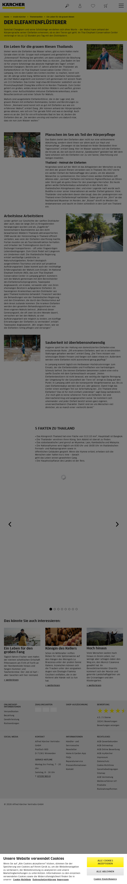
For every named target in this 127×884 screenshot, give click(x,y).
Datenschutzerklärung (44, 880)
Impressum (63, 880)
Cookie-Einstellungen (105, 879)
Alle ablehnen (105, 872)
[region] (63, 869)
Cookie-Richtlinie (22, 880)
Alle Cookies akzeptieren (105, 862)
